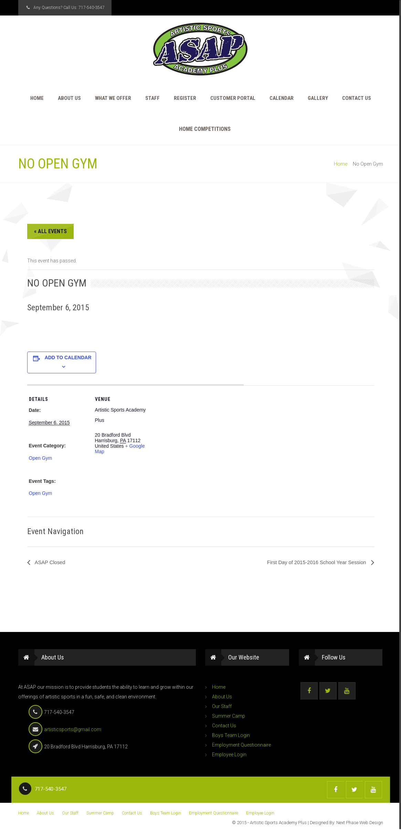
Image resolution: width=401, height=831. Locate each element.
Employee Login (229, 755)
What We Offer (113, 98)
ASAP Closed (51, 562)
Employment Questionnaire (241, 745)
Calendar (282, 98)
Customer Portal (232, 98)
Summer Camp (228, 716)
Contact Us (356, 98)
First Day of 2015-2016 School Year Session (312, 562)
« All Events (50, 231)
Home (37, 98)
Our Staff (222, 706)
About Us (69, 98)
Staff (152, 98)
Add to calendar (68, 358)
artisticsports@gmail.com (72, 730)
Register (185, 98)
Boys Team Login (231, 735)
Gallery (318, 98)
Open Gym (40, 458)
